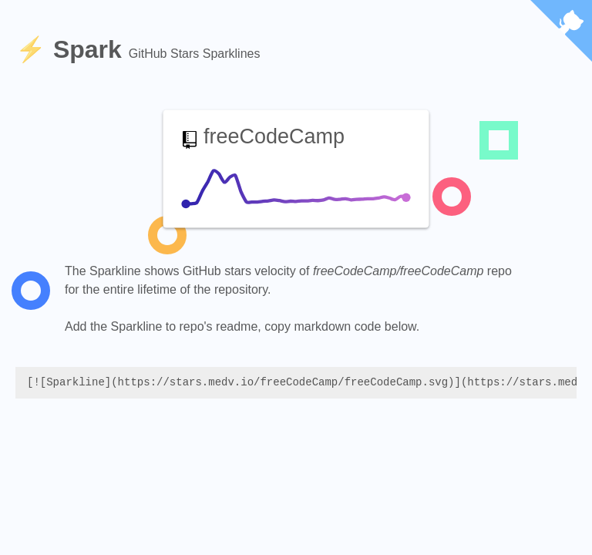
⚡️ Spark (72, 49)
